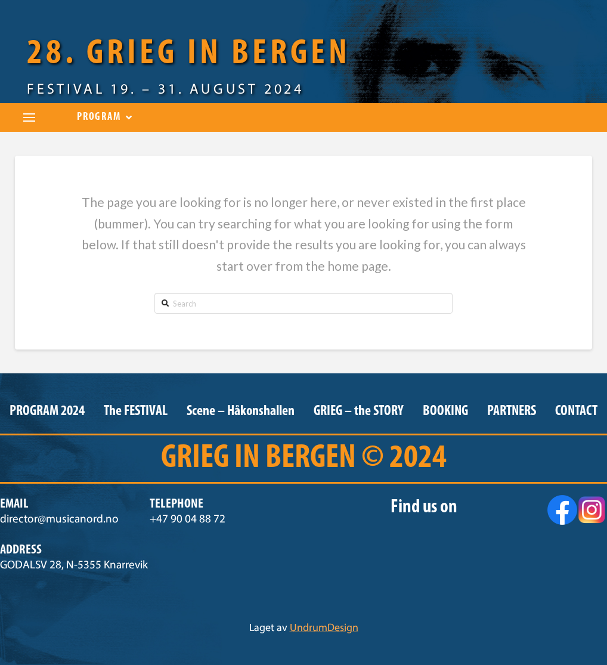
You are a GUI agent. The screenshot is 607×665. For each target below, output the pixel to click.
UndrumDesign (324, 628)
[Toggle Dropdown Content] (29, 117)
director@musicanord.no (59, 519)
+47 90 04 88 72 (187, 519)
